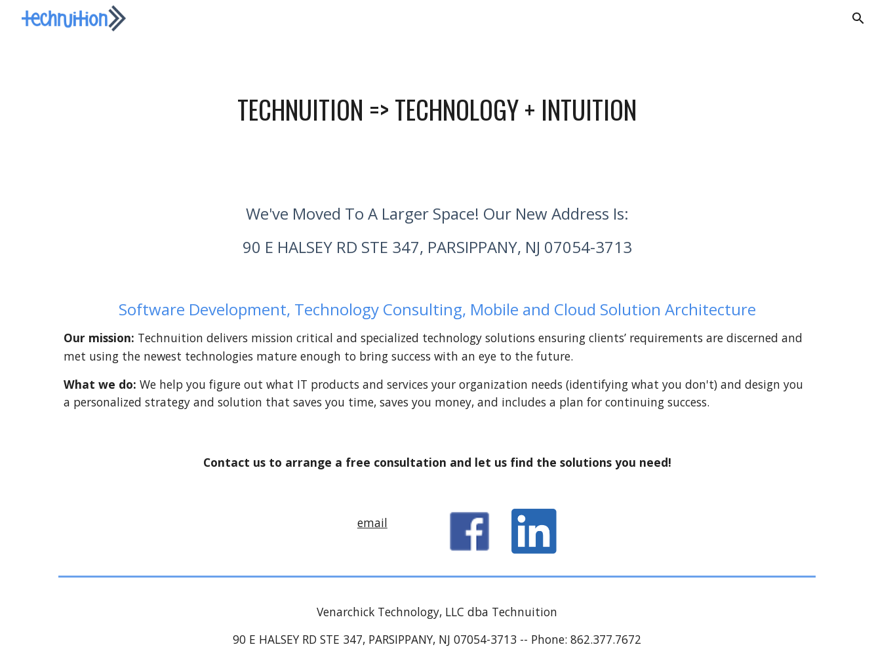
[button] (858, 18)
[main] (436, 109)
